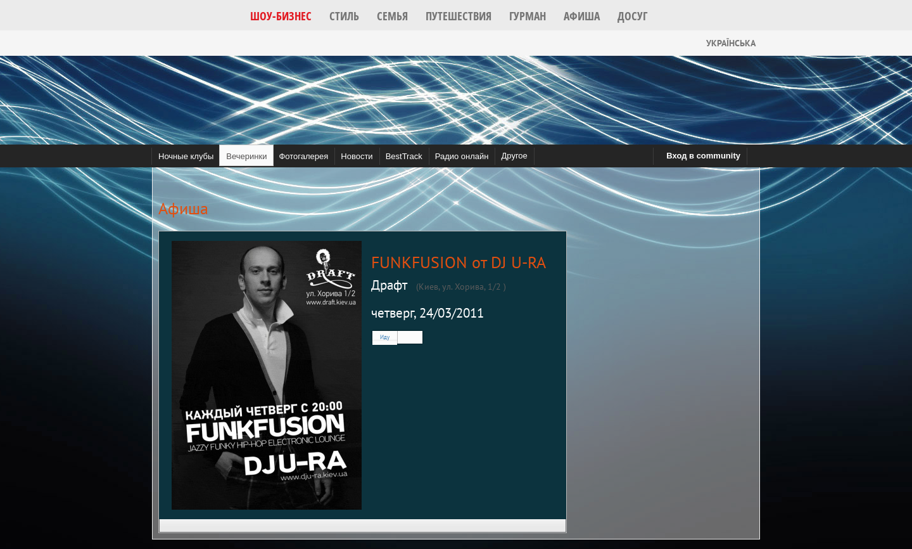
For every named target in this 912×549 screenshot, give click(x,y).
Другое (514, 155)
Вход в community (703, 155)
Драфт (389, 285)
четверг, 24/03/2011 (427, 312)
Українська (721, 43)
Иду (385, 336)
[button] (281, 16)
